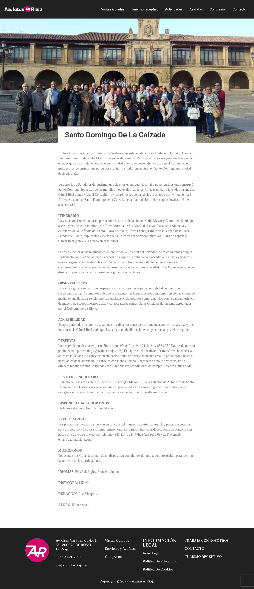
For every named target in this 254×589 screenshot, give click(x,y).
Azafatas (196, 9)
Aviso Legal (151, 553)
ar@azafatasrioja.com (73, 565)
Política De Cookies (158, 569)
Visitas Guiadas (112, 9)
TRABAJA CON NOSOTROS (207, 540)
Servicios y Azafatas (120, 548)
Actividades (174, 9)
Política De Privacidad (160, 561)
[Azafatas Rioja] (23, 9)
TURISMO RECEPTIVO (203, 556)
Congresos (218, 9)
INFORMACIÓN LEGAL (159, 543)
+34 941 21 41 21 (68, 557)
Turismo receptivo (144, 9)
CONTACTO (194, 548)
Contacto (239, 9)
